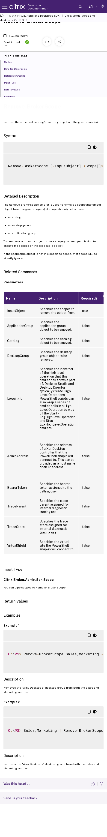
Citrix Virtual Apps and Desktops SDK (34, 15)
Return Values (14, 89)
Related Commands (17, 75)
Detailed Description (18, 68)
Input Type (12, 82)
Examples (12, 96)
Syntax (10, 61)
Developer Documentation (37, 7)
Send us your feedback (20, 798)
